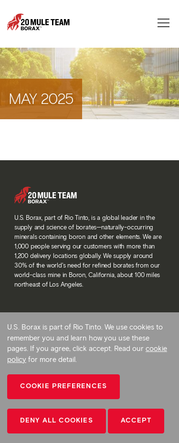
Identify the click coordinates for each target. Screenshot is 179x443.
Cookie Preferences (63, 386)
